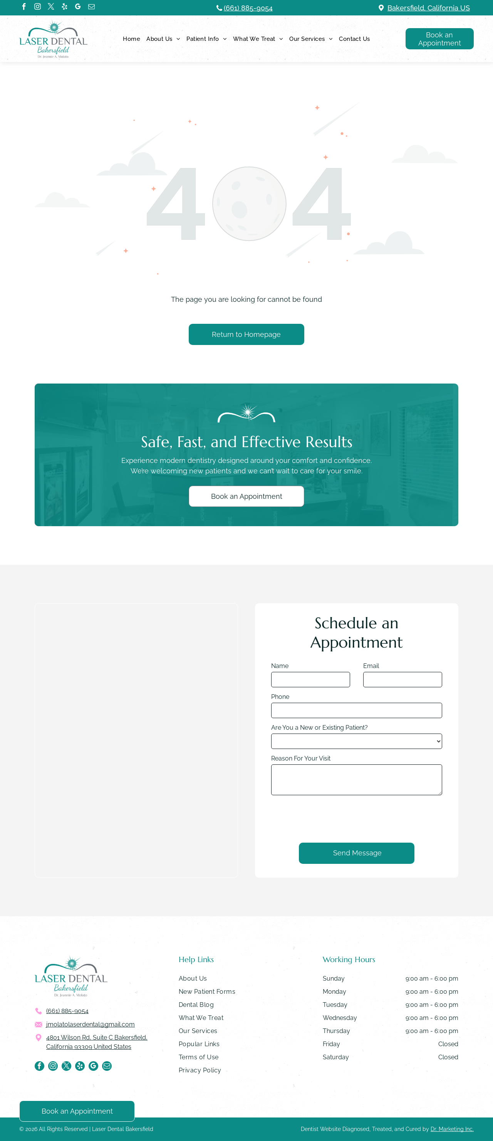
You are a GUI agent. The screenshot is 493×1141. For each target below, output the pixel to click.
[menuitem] (131, 39)
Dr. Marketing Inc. (452, 1129)
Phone (280, 696)
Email (371, 666)
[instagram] (37, 7)
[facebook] (24, 7)
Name (279, 666)
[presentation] (329, 818)
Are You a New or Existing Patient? (319, 727)
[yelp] (64, 7)
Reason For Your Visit (300, 758)
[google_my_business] (78, 7)
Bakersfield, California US (428, 8)
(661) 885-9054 (248, 8)
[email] (91, 7)
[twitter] (51, 7)
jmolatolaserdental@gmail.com (90, 1024)
